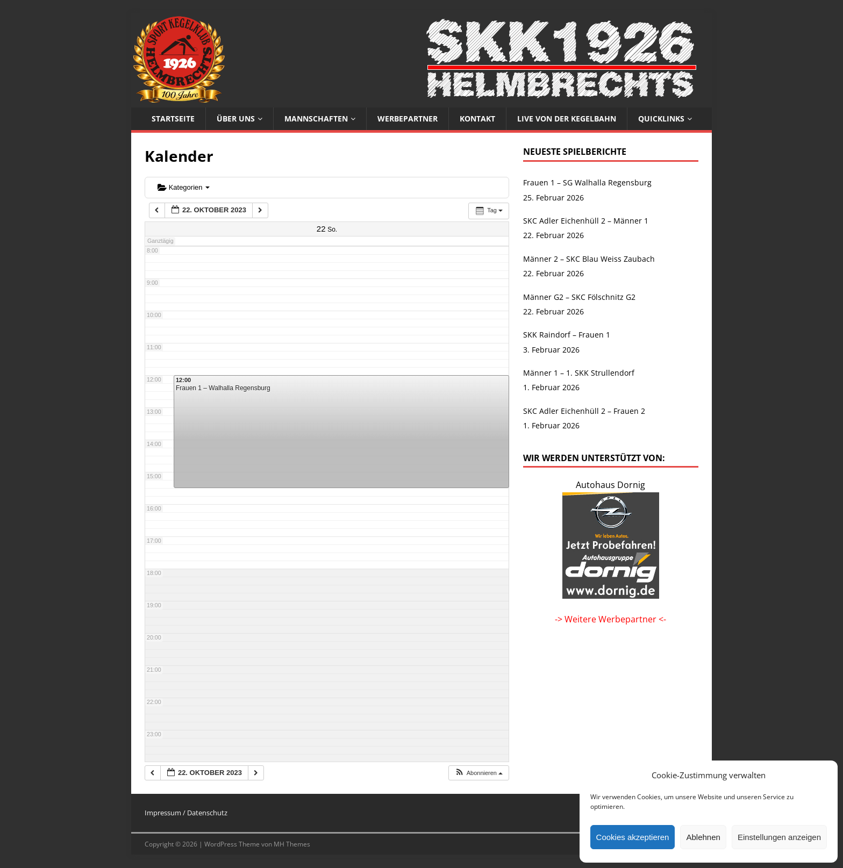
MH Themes (292, 844)
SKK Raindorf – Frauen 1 (566, 334)
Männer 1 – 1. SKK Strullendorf (578, 373)
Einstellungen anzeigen (779, 837)
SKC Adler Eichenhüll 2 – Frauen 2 (584, 411)
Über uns (236, 118)
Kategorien (184, 187)
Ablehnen (703, 837)
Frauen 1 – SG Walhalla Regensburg (587, 182)
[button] (478, 773)
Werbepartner (407, 118)
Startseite (173, 118)
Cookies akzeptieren (632, 837)
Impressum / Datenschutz (186, 812)
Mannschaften (316, 118)
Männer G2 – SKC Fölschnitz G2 (579, 297)
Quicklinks (661, 118)
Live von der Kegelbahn (566, 118)
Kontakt (477, 118)
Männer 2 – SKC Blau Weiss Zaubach (589, 259)
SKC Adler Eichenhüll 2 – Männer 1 (585, 221)
